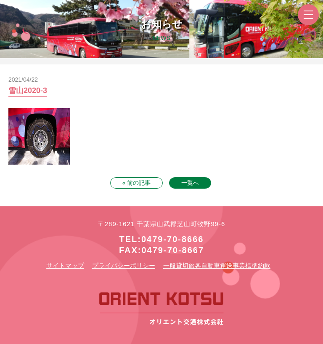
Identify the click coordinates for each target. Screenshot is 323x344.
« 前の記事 (136, 182)
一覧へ (190, 182)
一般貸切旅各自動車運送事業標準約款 (216, 265)
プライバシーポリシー (123, 265)
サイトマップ (65, 265)
